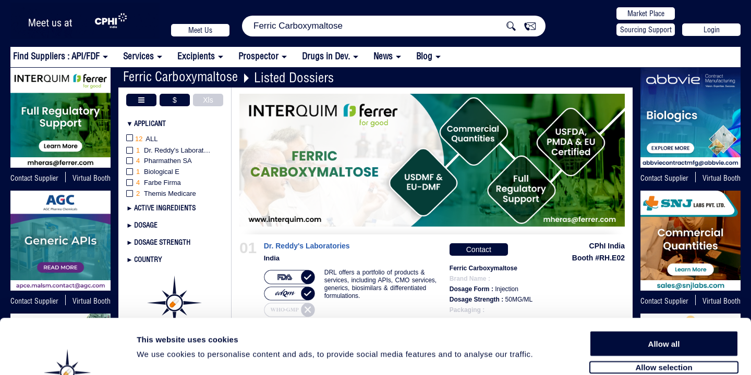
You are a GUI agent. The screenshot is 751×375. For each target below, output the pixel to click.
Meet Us (200, 30)
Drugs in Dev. (326, 56)
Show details (547, 355)
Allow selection (663, 311)
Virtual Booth (91, 178)
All (142, 139)
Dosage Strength (162, 242)
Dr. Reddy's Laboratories (307, 246)
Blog (424, 56)
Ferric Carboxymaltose (180, 76)
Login (712, 29)
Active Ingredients (165, 208)
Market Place (645, 13)
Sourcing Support (646, 29)
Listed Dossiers (294, 77)
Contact (478, 249)
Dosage (146, 225)
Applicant (150, 123)
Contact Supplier (34, 178)
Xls (208, 100)
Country (148, 259)
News (383, 56)
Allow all (664, 287)
